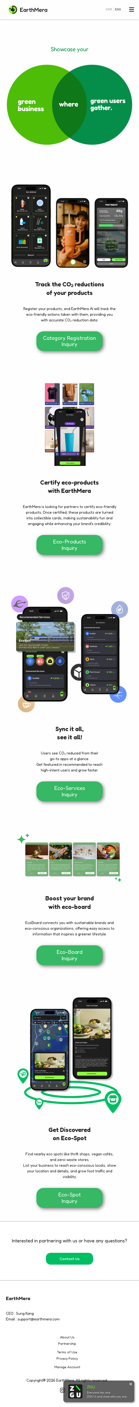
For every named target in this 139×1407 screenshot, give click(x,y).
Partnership (67, 1343)
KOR (109, 9)
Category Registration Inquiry (69, 341)
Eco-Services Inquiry (69, 791)
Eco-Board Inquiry (69, 955)
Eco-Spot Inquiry (69, 1197)
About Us (67, 1337)
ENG (118, 9)
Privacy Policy (67, 1358)
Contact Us (70, 1258)
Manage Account (67, 1367)
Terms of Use (67, 1352)
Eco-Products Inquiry (69, 544)
